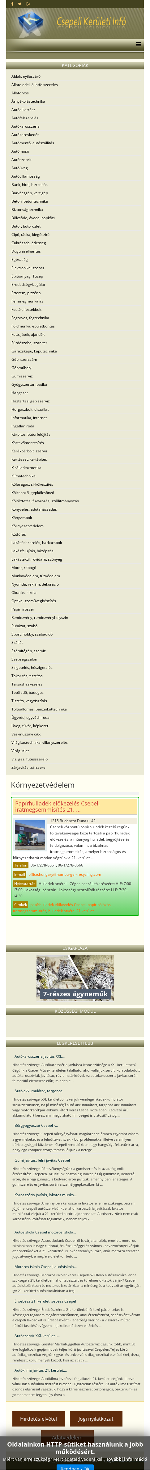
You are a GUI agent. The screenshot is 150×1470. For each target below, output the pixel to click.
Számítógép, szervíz (28, 650)
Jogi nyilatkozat (96, 1418)
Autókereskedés (25, 134)
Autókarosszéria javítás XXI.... (40, 1056)
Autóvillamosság (25, 176)
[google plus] (28, 3)
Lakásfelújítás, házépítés (32, 551)
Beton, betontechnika (29, 201)
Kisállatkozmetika (26, 467)
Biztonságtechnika (27, 209)
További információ (126, 1459)
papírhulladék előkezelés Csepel (58, 904)
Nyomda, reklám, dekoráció (35, 584)
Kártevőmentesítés (27, 442)
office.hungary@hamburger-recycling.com (64, 874)
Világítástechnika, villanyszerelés (39, 742)
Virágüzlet (20, 750)
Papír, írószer (22, 609)
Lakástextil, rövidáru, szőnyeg (36, 559)
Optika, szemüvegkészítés (33, 600)
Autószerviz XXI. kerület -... (37, 1335)
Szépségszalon (24, 659)
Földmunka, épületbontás (33, 326)
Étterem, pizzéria (26, 292)
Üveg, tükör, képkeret (29, 725)
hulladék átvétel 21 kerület (71, 910)
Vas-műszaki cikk (26, 734)
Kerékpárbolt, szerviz (29, 451)
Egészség (19, 259)
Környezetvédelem (27, 526)
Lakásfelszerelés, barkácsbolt (36, 542)
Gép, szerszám (24, 359)
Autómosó (20, 151)
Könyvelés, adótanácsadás (34, 509)
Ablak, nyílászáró (26, 76)
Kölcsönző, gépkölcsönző (32, 492)
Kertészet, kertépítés (29, 459)
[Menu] (137, 45)
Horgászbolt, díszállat (30, 409)
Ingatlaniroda (22, 426)
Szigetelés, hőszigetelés (32, 667)
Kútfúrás (18, 534)
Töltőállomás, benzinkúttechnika (39, 709)
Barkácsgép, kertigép (29, 193)
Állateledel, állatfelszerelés (34, 84)
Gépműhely (21, 367)
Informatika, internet (29, 417)
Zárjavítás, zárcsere (28, 767)
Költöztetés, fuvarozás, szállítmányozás (45, 501)
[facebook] (12, 3)
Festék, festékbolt (26, 309)
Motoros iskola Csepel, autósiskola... (46, 1266)
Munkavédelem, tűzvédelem (35, 576)
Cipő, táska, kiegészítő (30, 234)
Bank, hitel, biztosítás (29, 184)
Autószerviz (21, 159)
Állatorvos (20, 93)
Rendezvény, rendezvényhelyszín (39, 617)
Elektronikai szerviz (28, 267)
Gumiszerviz (22, 376)
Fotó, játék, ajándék (28, 334)
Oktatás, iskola (23, 592)
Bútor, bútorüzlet (26, 226)
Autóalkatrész (23, 109)
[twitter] (19, 3)
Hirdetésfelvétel (38, 1418)
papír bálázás (99, 904)
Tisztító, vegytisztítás (29, 700)
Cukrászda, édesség (28, 242)
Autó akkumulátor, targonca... (40, 1090)
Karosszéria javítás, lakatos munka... (46, 1194)
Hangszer (19, 392)
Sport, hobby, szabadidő (32, 634)
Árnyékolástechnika (28, 101)
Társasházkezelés (26, 684)
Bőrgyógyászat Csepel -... (36, 1125)
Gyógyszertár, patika (29, 384)
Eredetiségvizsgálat (28, 284)
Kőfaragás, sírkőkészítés (32, 484)
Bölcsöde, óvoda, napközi (33, 217)
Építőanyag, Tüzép (27, 276)
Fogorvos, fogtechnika (30, 317)
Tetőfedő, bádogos (27, 692)
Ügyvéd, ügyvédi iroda (30, 717)
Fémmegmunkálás (27, 301)
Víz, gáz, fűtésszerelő (29, 759)
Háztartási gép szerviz (30, 401)
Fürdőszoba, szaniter (29, 342)
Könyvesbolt (21, 517)
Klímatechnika (23, 476)
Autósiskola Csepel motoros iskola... (45, 1232)
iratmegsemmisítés (29, 910)
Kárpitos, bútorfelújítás (30, 434)
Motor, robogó (23, 567)
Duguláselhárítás (26, 251)
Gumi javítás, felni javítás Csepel (42, 1160)
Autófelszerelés (24, 118)
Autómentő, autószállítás (32, 143)
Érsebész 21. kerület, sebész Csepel (45, 1301)
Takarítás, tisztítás (27, 675)
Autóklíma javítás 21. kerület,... (41, 1370)
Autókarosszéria (25, 126)
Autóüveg (19, 168)
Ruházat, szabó (24, 625)
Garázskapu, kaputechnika (34, 351)
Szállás (17, 642)
